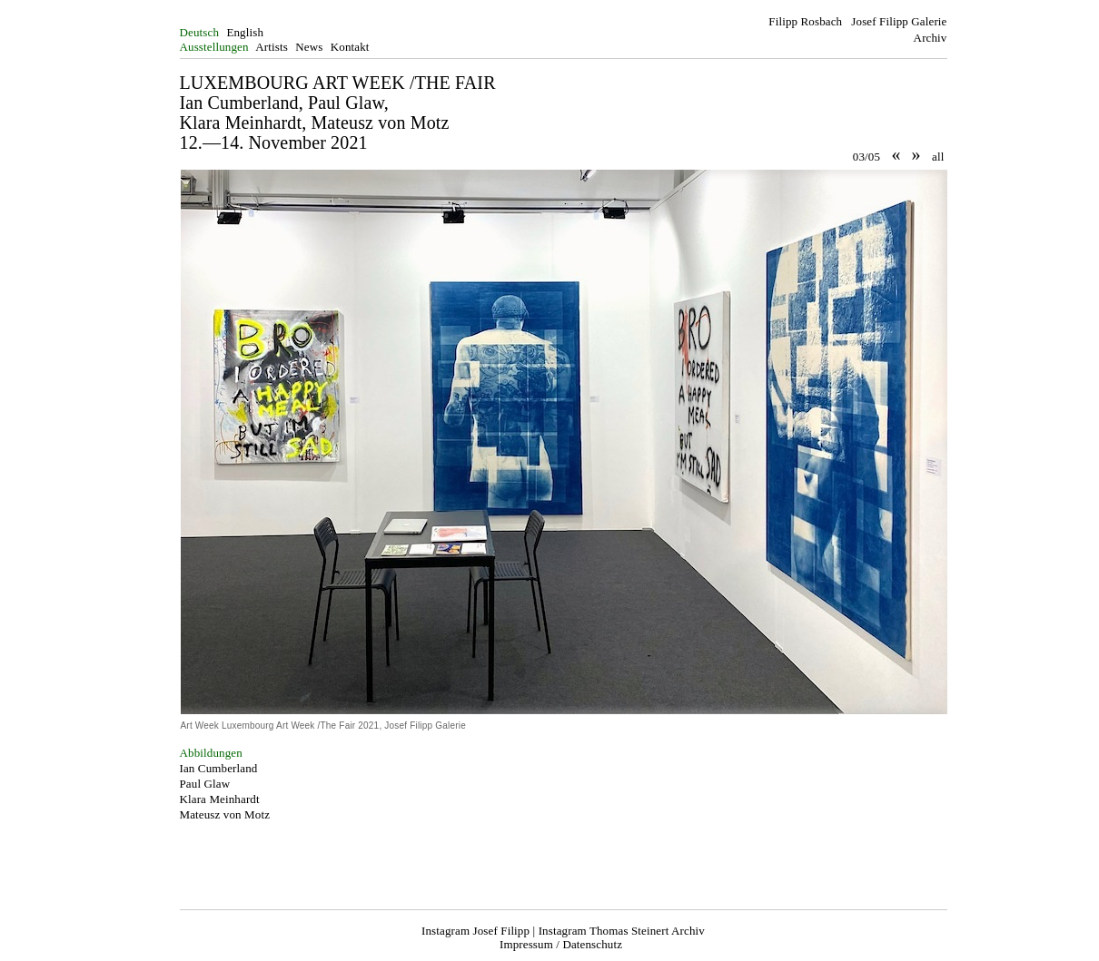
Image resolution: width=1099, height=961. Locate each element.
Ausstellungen (214, 47)
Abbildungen (211, 753)
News (308, 47)
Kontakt (350, 47)
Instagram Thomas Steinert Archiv (622, 930)
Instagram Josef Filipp (475, 930)
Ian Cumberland (219, 768)
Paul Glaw (205, 783)
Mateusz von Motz (225, 814)
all (938, 156)
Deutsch (200, 32)
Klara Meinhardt (220, 799)
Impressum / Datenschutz (561, 944)
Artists (271, 47)
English (244, 32)
